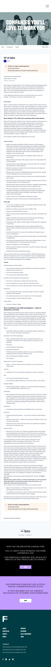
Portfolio (6, 631)
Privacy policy (21, 535)
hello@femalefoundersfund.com (14, 652)
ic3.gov (33, 494)
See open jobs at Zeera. (13, 68)
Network (23, 631)
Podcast (23, 628)
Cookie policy (28, 535)
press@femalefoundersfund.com (14, 650)
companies (10, 47)
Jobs (22, 637)
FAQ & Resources (26, 634)
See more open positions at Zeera (12, 518)
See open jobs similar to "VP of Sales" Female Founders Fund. (23, 70)
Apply (25, 567)
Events (5, 634)
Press (4, 637)
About (4, 628)
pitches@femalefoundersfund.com (15, 647)
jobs (2, 47)
